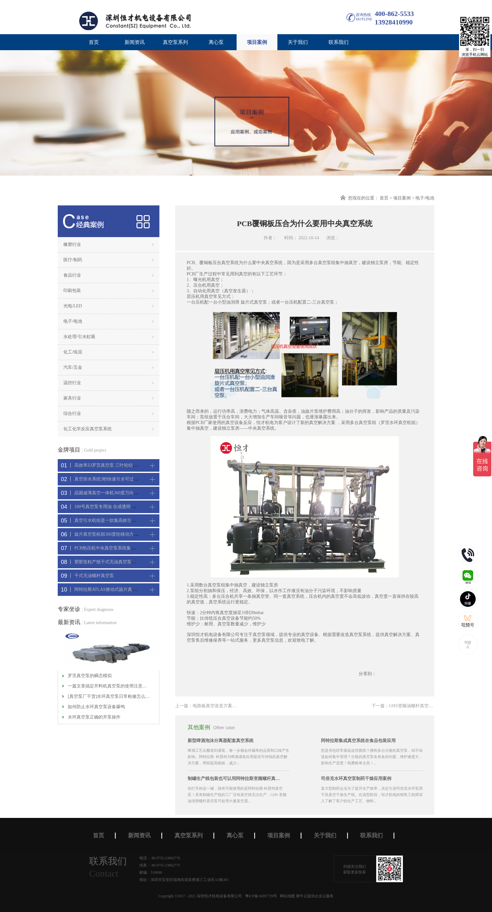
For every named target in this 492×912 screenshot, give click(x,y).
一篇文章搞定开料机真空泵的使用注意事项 (109, 686)
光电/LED (72, 306)
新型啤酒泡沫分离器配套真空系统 (221, 740)
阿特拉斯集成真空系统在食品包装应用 (358, 740)
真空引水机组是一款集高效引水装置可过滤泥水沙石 (124, 520)
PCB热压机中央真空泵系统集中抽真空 (111, 548)
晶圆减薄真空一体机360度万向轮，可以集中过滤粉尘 (126, 492)
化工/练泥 (72, 352)
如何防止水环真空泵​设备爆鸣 (96, 706)
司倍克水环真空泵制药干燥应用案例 (356, 778)
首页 (94, 42)
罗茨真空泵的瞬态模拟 (90, 675)
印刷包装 (72, 290)
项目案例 (402, 198)
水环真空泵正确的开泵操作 (94, 717)
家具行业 (72, 398)
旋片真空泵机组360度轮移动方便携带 (110, 534)
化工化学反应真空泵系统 (87, 429)
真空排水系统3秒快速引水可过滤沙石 (110, 479)
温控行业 (72, 382)
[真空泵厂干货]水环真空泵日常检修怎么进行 (109, 696)
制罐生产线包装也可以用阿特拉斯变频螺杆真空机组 (235, 778)
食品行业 (72, 275)
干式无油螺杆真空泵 (94, 575)
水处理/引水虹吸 (79, 336)
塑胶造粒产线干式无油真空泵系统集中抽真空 (118, 561)
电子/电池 (424, 198)
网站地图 (286, 896)
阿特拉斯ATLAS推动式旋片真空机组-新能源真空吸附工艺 (130, 589)
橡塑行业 (72, 244)
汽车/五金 (72, 367)
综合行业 (72, 413)
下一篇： (420, 705)
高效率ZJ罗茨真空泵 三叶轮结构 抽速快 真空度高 (122, 465)
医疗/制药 (72, 259)
